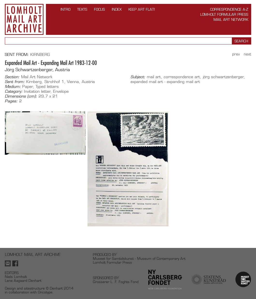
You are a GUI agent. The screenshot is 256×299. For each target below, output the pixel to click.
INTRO (65, 9)
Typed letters (47, 86)
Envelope (61, 91)
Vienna (73, 81)
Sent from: (15, 81)
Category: (13, 91)
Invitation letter (37, 91)
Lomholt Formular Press (224, 14)
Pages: (11, 101)
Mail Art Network (230, 19)
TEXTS (82, 9)
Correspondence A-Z (229, 9)
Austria (88, 81)
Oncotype (45, 292)
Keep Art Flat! (141, 9)
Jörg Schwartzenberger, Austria (37, 69)
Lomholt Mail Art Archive (24, 19)
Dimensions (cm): (21, 96)
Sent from (16, 54)
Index (117, 9)
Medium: (13, 86)
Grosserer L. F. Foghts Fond (116, 282)
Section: (12, 77)
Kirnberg (40, 54)
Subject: (138, 77)
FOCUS (99, 9)
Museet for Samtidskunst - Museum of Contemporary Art (139, 258)
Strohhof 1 (54, 81)
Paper (27, 86)
